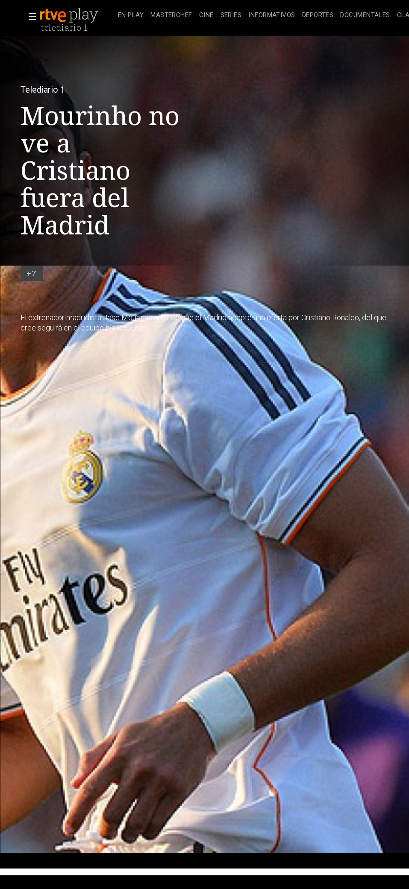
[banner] (77, 15)
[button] (30, 16)
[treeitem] (131, 15)
